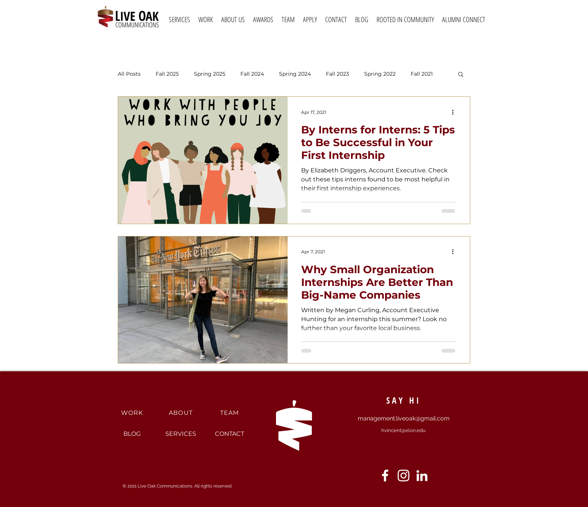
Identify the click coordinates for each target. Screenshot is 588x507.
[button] (460, 75)
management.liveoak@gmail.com (404, 418)
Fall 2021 (422, 74)
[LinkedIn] (422, 475)
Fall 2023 (337, 74)
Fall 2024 (252, 74)
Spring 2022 (380, 74)
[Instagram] (403, 475)
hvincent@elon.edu (403, 430)
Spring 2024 (295, 74)
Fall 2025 (167, 74)
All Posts (129, 74)
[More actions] (455, 112)
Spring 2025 (209, 74)
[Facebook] (385, 475)
